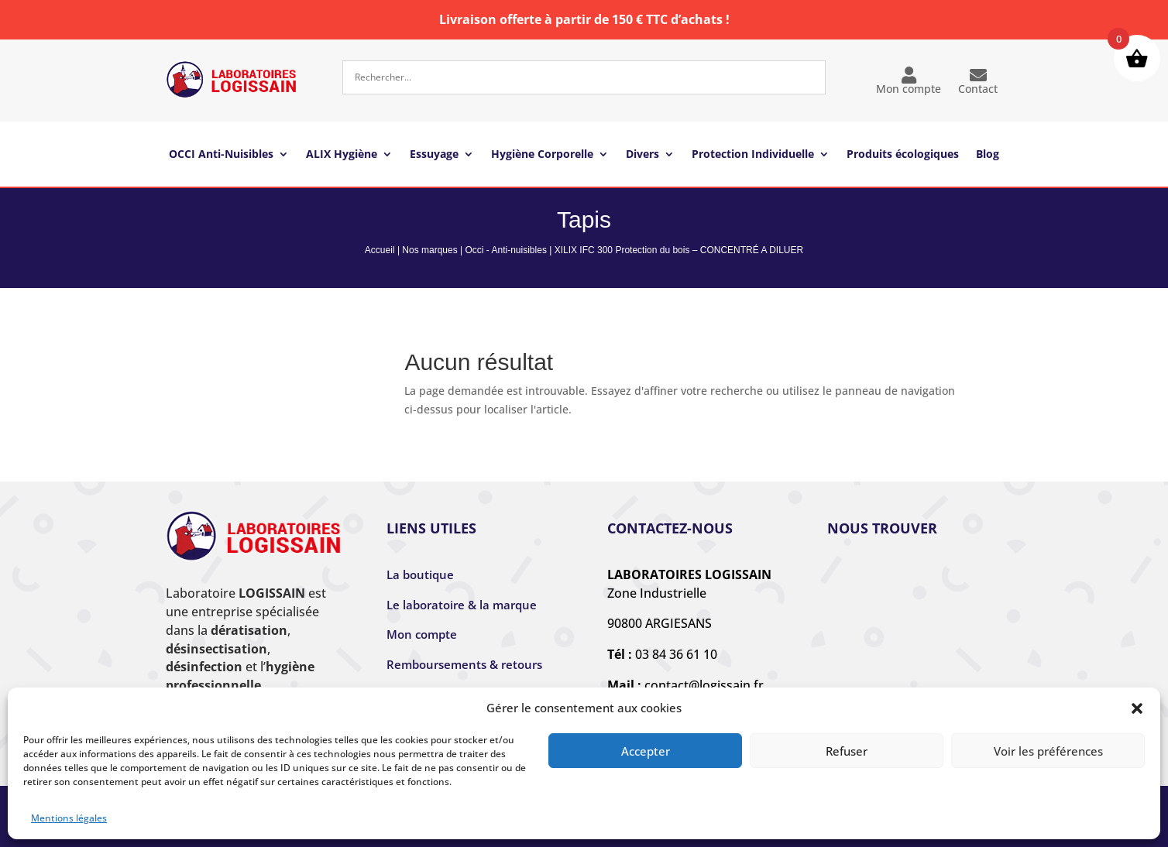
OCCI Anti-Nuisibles (221, 155)
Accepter (645, 751)
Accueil (380, 250)
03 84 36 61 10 (676, 654)
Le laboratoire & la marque (461, 604)
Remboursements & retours (464, 664)
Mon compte (908, 81)
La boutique (420, 574)
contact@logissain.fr (704, 685)
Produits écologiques (903, 155)
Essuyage (434, 155)
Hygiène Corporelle (542, 155)
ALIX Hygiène (341, 155)
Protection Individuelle (753, 155)
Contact (978, 81)
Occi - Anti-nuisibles (506, 250)
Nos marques (429, 250)
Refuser (846, 751)
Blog (987, 155)
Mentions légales (69, 818)
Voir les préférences (1048, 751)
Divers (642, 155)
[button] (1137, 708)
